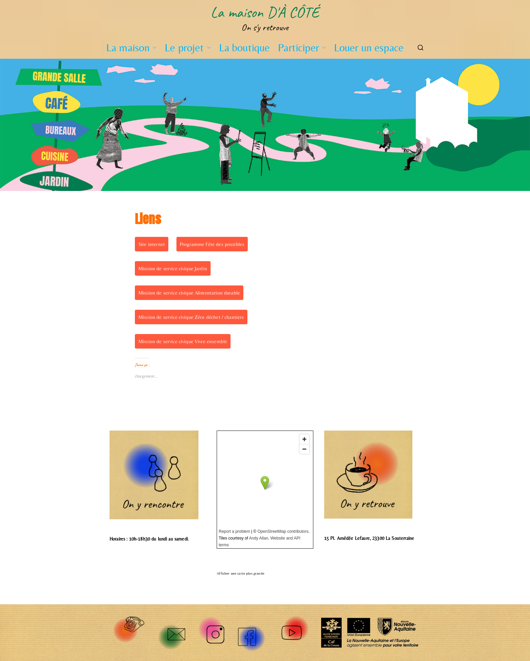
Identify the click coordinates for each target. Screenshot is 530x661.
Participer (302, 47)
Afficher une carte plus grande (240, 573)
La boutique (244, 47)
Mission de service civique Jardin (172, 268)
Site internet (151, 244)
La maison (131, 47)
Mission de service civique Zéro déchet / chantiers (191, 317)
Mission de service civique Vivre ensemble (182, 341)
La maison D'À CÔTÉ (265, 12)
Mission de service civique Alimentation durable (189, 293)
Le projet (188, 47)
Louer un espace (369, 47)
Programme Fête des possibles (212, 244)
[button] (153, 47)
